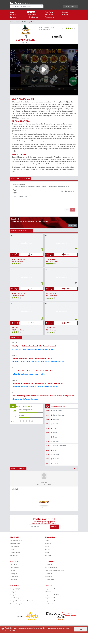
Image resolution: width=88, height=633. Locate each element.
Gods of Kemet (14, 547)
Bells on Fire (13, 581)
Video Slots (31, 12)
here (13, 630)
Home (12, 22)
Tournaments (49, 17)
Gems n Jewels (51, 259)
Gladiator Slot (14, 578)
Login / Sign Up (70, 6)
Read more (72, 225)
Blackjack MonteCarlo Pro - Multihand (21, 602)
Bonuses (13, 17)
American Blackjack (16, 605)
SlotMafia (47, 551)
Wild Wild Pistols (15, 544)
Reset (67, 210)
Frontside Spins (51, 293)
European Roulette (50, 590)
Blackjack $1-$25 (15, 590)
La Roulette (48, 593)
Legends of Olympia (18, 293)
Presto (12, 551)
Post (72, 210)
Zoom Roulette (49, 605)
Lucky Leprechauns (18, 259)
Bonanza (12, 572)
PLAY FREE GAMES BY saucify (21, 231)
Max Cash (15, 328)
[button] (74, 469)
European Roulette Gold (52, 596)
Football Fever (51, 328)
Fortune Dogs (14, 557)
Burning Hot (13, 575)
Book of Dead (14, 566)
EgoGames (48, 557)
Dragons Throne (15, 553)
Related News (16, 338)
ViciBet (47, 553)
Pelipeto (47, 547)
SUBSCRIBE (54, 528)
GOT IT (80, 629)
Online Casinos (33, 17)
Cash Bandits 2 (14, 569)
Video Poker (49, 12)
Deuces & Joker (49, 581)
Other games (49, 15)
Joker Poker (48, 578)
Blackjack (65, 12)
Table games (32, 15)
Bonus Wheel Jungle (16, 541)
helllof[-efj (14, 490)
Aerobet (47, 541)
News (12, 12)
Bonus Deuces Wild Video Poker (54, 572)
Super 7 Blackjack (15, 599)
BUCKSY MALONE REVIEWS (20, 179)
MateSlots (48, 544)
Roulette (13, 15)
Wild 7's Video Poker (51, 569)
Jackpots (65, 15)
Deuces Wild (48, 566)
